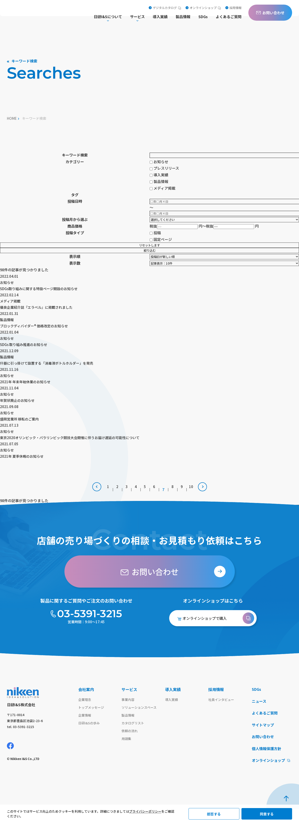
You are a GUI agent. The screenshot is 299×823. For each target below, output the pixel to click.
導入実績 (160, 17)
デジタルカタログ (165, 8)
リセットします (149, 245)
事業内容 (128, 712)
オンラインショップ (203, 8)
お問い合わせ (263, 750)
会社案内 (86, 702)
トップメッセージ (92, 720)
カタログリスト (134, 736)
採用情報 (233, 8)
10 (191, 502)
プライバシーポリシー (145, 811)
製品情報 (183, 17)
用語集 (127, 752)
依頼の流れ (130, 744)
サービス (129, 702)
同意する (267, 814)
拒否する (214, 814)
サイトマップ (263, 738)
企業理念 (85, 712)
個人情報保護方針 (267, 762)
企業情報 (85, 728)
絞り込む (150, 250)
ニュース (259, 714)
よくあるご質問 (228, 17)
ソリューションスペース (140, 720)
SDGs (203, 17)
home (12, 118)
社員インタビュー (222, 712)
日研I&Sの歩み (89, 736)
